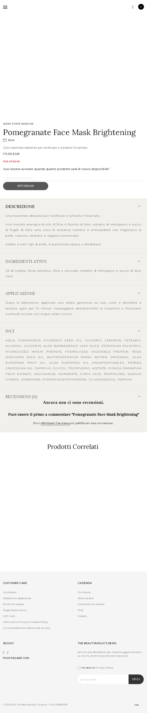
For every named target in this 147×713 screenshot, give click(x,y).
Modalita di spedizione (17, 598)
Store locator (86, 598)
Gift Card (9, 616)
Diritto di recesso (13, 604)
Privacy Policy (104, 667)
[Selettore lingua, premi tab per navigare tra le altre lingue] (135, 705)
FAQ (80, 610)
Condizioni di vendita (91, 604)
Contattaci (10, 592)
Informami (25, 186)
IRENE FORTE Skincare (18, 123)
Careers (82, 616)
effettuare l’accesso (55, 423)
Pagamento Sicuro (15, 610)
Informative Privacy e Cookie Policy (25, 621)
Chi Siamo (84, 592)
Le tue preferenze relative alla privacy (27, 627)
